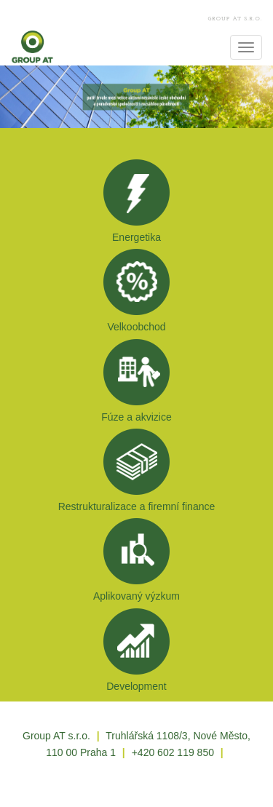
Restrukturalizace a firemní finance (136, 506)
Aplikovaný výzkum (136, 596)
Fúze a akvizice (136, 417)
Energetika (136, 237)
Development (136, 686)
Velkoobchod (136, 327)
